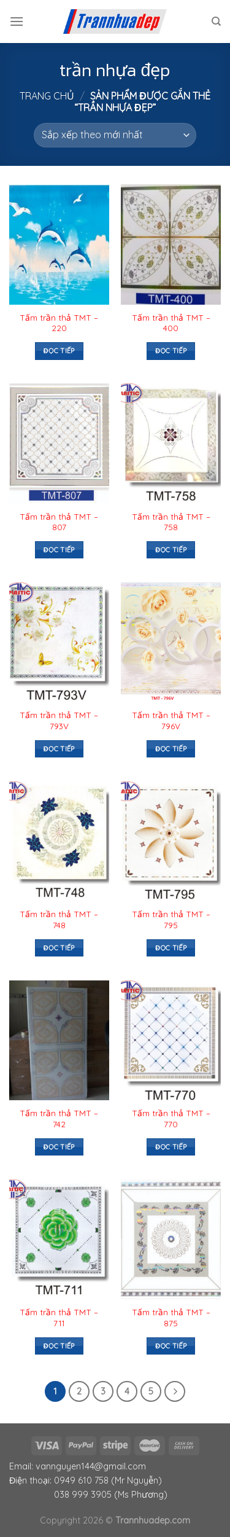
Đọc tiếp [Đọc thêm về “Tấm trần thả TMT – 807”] (59, 550)
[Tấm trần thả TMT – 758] (171, 443)
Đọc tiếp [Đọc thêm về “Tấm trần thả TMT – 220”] (59, 350)
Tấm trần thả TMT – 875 (171, 1317)
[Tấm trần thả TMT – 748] (59, 841)
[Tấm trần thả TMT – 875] (171, 1239)
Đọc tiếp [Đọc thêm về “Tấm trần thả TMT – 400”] (170, 350)
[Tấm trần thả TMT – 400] (171, 244)
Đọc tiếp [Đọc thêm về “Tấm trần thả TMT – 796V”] (170, 749)
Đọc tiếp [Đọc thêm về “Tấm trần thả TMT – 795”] (170, 948)
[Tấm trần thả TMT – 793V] (59, 642)
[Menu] (16, 21)
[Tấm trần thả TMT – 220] (59, 244)
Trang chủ (47, 96)
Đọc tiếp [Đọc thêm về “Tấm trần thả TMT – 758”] (170, 550)
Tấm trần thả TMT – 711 (59, 1317)
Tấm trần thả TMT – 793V (59, 720)
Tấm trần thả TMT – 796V (171, 720)
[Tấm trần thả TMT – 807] (59, 443)
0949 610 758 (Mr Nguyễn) (108, 1480)
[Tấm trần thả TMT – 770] (171, 1040)
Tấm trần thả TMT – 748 (59, 919)
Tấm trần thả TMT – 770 (171, 1118)
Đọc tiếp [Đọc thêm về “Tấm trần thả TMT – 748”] (59, 948)
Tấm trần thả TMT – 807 (59, 522)
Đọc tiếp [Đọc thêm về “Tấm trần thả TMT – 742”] (59, 1147)
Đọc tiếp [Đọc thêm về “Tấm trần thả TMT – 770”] (170, 1147)
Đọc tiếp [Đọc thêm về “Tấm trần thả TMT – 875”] (170, 1346)
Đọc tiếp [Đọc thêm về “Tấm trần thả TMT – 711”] (59, 1346)
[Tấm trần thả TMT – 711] (59, 1239)
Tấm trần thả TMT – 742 (59, 1118)
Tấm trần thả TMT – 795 (171, 919)
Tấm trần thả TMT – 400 (171, 323)
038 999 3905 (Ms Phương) (110, 1494)
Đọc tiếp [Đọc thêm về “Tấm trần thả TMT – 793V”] (59, 749)
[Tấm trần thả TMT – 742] (59, 1040)
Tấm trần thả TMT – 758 (171, 522)
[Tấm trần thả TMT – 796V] (171, 642)
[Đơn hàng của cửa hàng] (115, 135)
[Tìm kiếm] (216, 21)
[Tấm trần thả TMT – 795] (171, 841)
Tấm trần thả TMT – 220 (59, 323)
